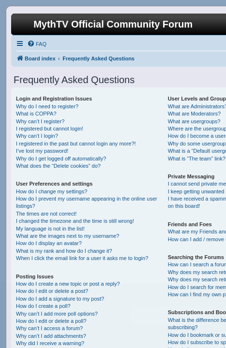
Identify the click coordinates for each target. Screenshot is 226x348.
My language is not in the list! (50, 229)
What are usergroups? (194, 121)
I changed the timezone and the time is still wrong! (75, 221)
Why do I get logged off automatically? (61, 158)
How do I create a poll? (43, 306)
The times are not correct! (46, 214)
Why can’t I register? (40, 121)
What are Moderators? (194, 113)
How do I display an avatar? (49, 243)
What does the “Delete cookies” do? (58, 166)
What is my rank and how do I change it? (64, 251)
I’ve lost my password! (42, 151)
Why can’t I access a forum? (49, 328)
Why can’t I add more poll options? (57, 314)
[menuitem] (36, 44)
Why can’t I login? (37, 136)
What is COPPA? (36, 113)
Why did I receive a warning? (50, 343)
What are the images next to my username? (67, 236)
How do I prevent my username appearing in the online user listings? (86, 202)
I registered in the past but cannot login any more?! (76, 143)
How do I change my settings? (51, 191)
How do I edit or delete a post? (52, 291)
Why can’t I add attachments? (51, 336)
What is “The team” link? (197, 158)
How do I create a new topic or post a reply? (68, 284)
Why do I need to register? (47, 106)
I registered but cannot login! (49, 128)
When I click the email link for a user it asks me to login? (82, 258)
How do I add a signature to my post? (60, 299)
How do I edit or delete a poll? (51, 321)
